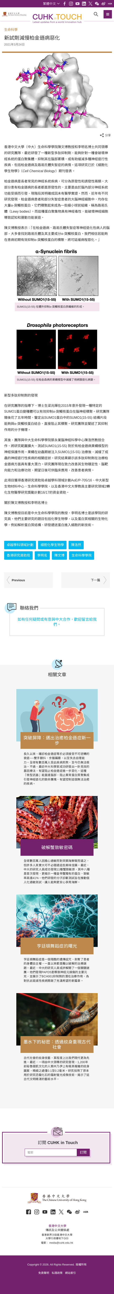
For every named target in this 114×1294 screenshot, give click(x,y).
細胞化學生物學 (52, 545)
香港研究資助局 (18, 555)
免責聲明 (43, 1272)
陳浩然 (76, 545)
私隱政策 (57, 1272)
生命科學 (11, 29)
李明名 (42, 555)
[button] (51, 3)
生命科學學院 (82, 555)
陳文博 (59, 555)
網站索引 (70, 1272)
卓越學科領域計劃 (20, 545)
